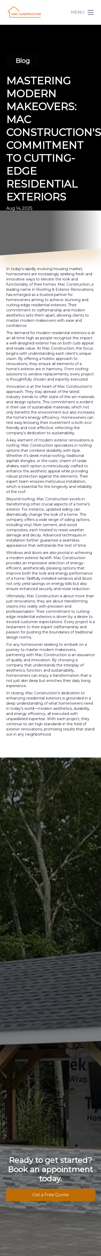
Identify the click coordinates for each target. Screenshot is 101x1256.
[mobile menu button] (90, 12)
